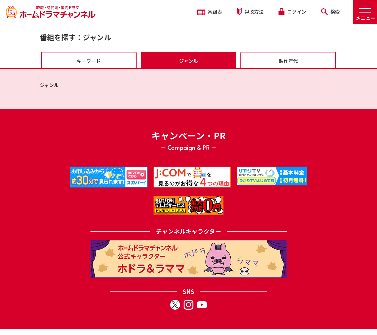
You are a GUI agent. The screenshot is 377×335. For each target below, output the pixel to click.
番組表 (209, 11)
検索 (330, 11)
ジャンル (188, 60)
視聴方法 (250, 11)
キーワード (89, 60)
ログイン (292, 11)
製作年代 (288, 60)
